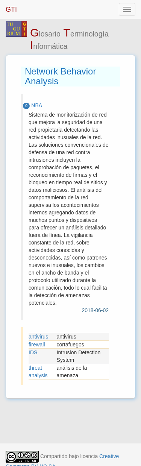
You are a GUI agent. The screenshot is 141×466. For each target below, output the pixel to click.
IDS (33, 352)
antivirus (38, 337)
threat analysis (38, 371)
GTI (11, 9)
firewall (37, 345)
